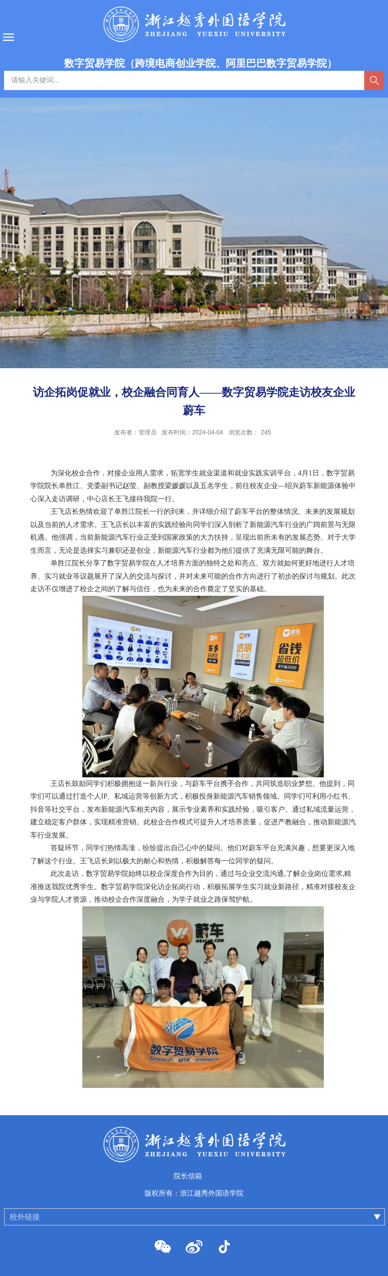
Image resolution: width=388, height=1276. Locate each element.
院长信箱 (188, 1176)
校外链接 (25, 1216)
